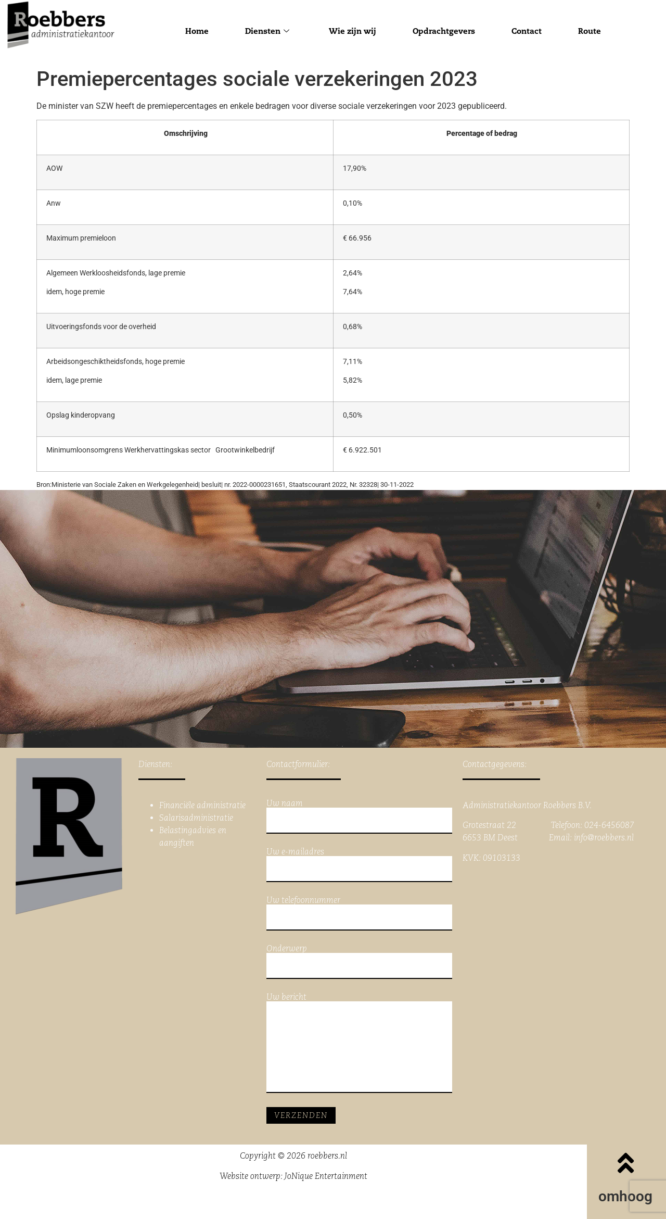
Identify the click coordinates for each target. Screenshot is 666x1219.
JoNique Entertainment (326, 1176)
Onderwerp (359, 962)
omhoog (625, 1196)
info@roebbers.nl (604, 838)
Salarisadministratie (196, 818)
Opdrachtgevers (444, 31)
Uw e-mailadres (359, 865)
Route (589, 31)
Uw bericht (359, 1043)
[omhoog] (625, 1163)
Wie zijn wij (352, 31)
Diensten (267, 31)
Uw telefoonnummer (359, 913)
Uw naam (359, 816)
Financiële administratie (202, 805)
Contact (526, 31)
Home (197, 31)
